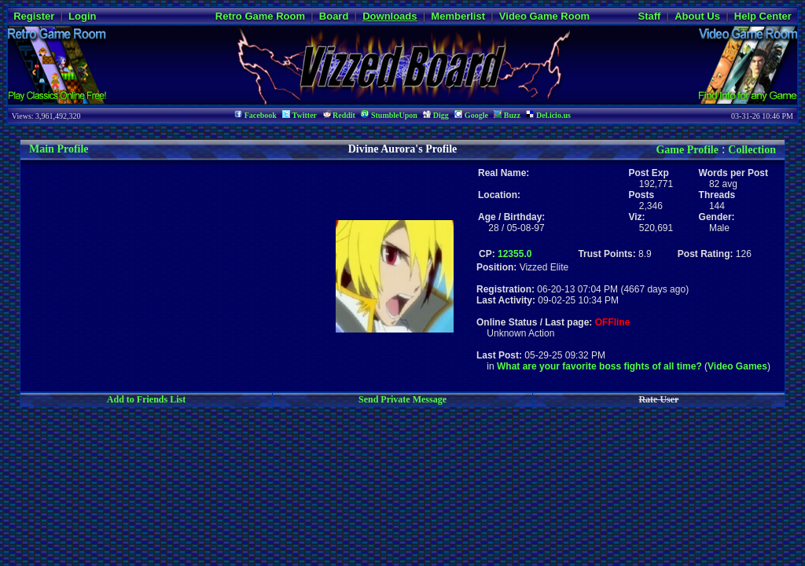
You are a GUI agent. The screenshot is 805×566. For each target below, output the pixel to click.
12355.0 (514, 253)
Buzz (507, 115)
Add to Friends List (146, 399)
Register (33, 16)
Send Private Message (402, 399)
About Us (697, 16)
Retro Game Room (260, 16)
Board (334, 16)
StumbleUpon (389, 115)
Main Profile (59, 149)
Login (82, 16)
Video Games (737, 366)
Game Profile (687, 150)
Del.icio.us (548, 115)
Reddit (339, 115)
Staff (649, 16)
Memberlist (458, 16)
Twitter (299, 115)
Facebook (255, 115)
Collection (752, 150)
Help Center (763, 16)
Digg (436, 115)
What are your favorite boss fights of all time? (599, 366)
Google (471, 115)
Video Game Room (544, 16)
